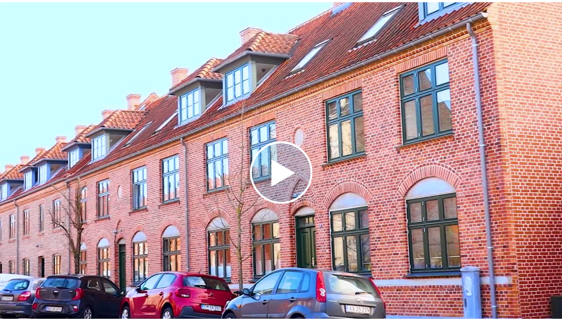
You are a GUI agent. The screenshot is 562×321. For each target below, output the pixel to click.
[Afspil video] (281, 201)
